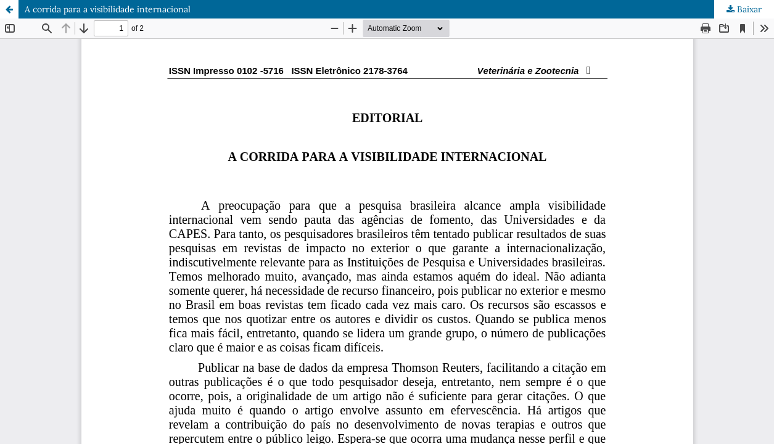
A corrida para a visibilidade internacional (108, 9)
